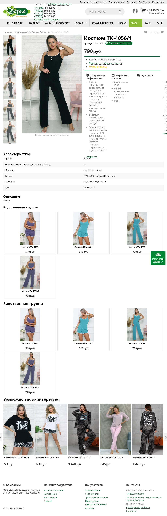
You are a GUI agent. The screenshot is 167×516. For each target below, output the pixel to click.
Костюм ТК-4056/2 (30, 291)
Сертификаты (92, 493)
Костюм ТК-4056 (137, 247)
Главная (84, 2)
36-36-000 (44, 16)
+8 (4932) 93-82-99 (135, 493)
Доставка (131, 2)
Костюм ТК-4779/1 (79, 457)
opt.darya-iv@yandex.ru (59, 3)
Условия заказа (98, 2)
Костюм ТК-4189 (30, 247)
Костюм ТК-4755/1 (144, 457)
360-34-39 (44, 13)
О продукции (92, 500)
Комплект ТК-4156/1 (16, 457)
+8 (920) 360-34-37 (153, 497)
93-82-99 (44, 7)
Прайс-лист (144, 2)
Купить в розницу (98, 66)
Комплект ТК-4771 (111, 457)
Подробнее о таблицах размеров (105, 63)
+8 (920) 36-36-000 (135, 497)
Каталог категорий (53, 490)
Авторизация (50, 493)
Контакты (157, 2)
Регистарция (50, 497)
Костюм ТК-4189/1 (83, 247)
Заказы (48, 500)
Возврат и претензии (95, 504)
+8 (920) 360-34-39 (135, 500)
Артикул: (88, 43)
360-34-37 (44, 10)
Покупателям (115, 2)
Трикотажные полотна (96, 497)
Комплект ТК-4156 (47, 457)
